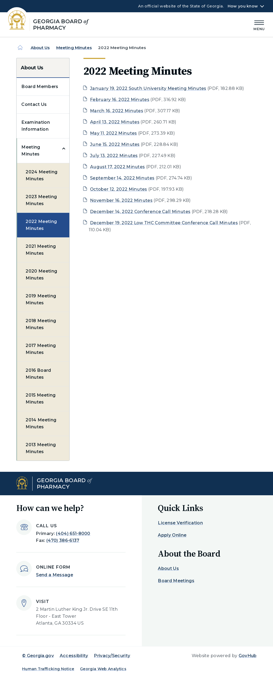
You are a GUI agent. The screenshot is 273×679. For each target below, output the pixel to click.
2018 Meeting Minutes (41, 324)
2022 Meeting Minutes (41, 225)
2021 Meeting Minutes (41, 250)
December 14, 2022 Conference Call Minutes (140, 211)
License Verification (180, 522)
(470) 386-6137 (62, 540)
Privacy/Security (112, 655)
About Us (40, 47)
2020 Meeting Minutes (41, 275)
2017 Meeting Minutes (41, 349)
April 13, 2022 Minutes (114, 122)
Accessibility (74, 655)
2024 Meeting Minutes (41, 175)
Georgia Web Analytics (103, 668)
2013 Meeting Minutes (41, 448)
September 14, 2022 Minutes (122, 178)
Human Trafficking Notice (48, 668)
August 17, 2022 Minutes (117, 166)
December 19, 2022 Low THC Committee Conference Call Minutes (164, 222)
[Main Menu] (259, 24)
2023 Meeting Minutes (41, 200)
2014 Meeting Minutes (41, 423)
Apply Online (172, 535)
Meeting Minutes (74, 47)
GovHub (248, 655)
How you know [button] (243, 6)
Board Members (39, 86)
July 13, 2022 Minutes (114, 155)
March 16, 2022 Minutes (116, 110)
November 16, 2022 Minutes (121, 200)
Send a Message (54, 574)
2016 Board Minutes (38, 374)
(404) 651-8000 (73, 533)
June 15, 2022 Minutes (115, 144)
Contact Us (34, 104)
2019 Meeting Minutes (41, 299)
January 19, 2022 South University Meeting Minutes (148, 88)
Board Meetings (176, 580)
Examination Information (35, 126)
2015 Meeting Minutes (40, 399)
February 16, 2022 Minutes (119, 99)
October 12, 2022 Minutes (118, 189)
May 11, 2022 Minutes (113, 133)
